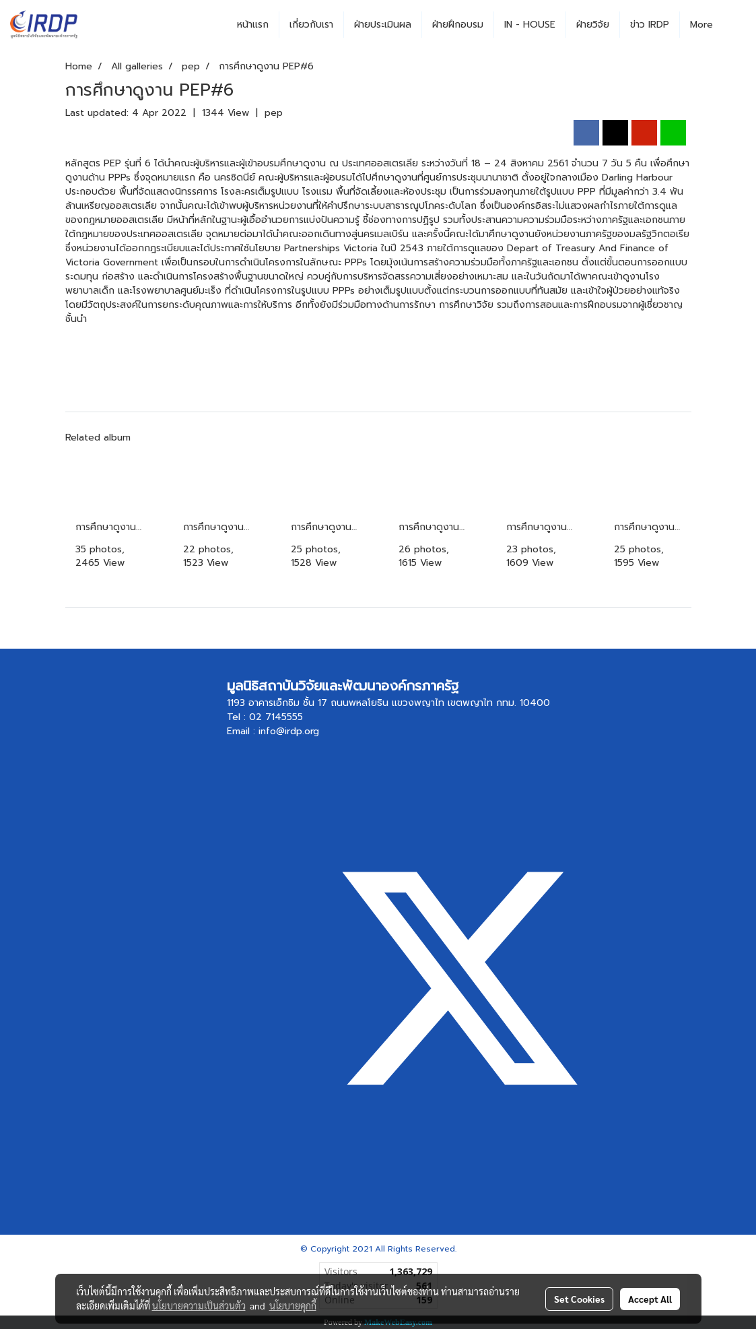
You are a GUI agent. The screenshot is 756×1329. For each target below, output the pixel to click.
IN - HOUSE (529, 25)
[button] (735, 25)
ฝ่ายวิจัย (592, 25)
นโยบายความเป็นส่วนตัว (199, 1305)
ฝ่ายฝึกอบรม (457, 25)
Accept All (650, 1299)
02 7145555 (276, 717)
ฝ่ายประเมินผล (382, 25)
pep (274, 113)
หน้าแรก (253, 25)
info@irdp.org (289, 731)
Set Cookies (579, 1299)
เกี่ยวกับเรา (311, 25)
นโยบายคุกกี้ (292, 1305)
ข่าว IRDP (649, 25)
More (701, 25)
